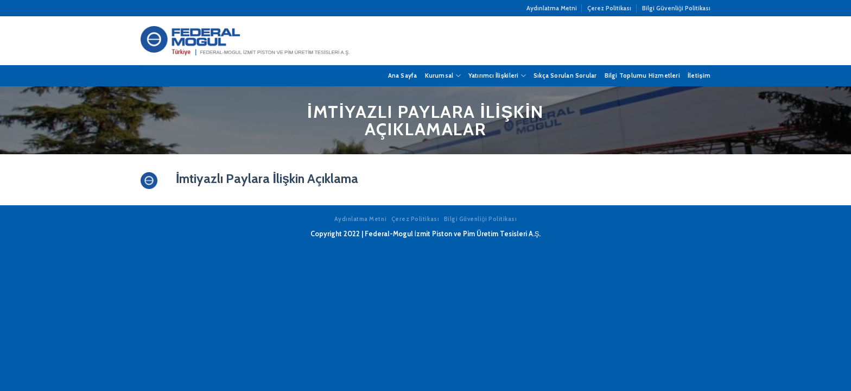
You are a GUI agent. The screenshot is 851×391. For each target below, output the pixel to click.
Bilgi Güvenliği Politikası (676, 8)
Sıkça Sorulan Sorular (565, 75)
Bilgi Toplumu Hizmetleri (642, 75)
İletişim (699, 75)
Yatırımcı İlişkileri (497, 76)
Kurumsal (443, 76)
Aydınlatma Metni (551, 8)
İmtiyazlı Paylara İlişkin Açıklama (267, 178)
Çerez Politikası (609, 8)
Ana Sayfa (402, 75)
